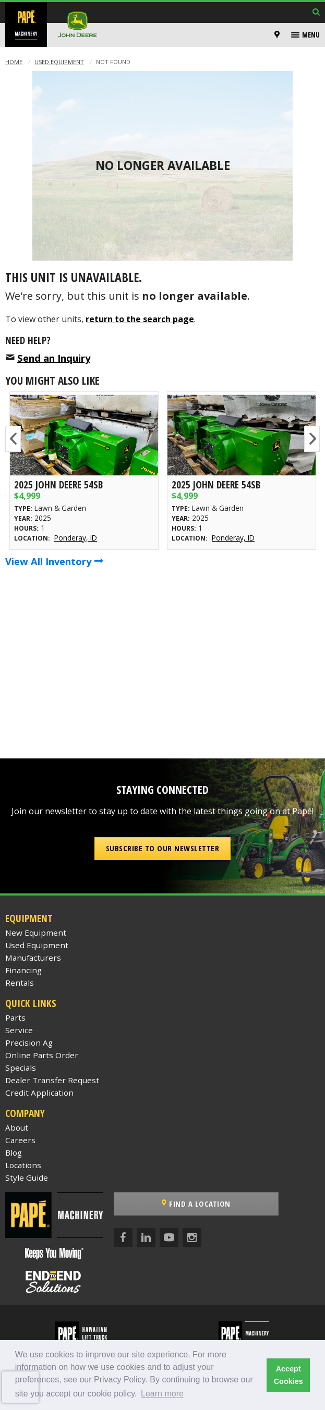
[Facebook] (123, 1237)
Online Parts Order (41, 1055)
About (16, 1127)
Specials (20, 1067)
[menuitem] (278, 34)
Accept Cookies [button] (288, 1375)
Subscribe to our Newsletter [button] (163, 848)
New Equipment (35, 932)
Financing (23, 970)
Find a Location (196, 1203)
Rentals (19, 982)
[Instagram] (192, 1237)
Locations (23, 1165)
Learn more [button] (162, 1393)
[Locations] (277, 34)
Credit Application (39, 1092)
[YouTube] (169, 1237)
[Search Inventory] (316, 12)
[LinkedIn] (146, 1237)
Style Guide (26, 1177)
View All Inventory (54, 561)
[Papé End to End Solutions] (54, 1282)
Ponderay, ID (75, 538)
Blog (13, 1152)
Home (13, 62)
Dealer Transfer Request (52, 1080)
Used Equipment (59, 62)
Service (19, 1030)
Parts (15, 1017)
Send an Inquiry (53, 357)
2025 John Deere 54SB (58, 484)
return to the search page (140, 319)
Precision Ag (29, 1042)
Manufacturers (33, 957)
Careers (20, 1140)
